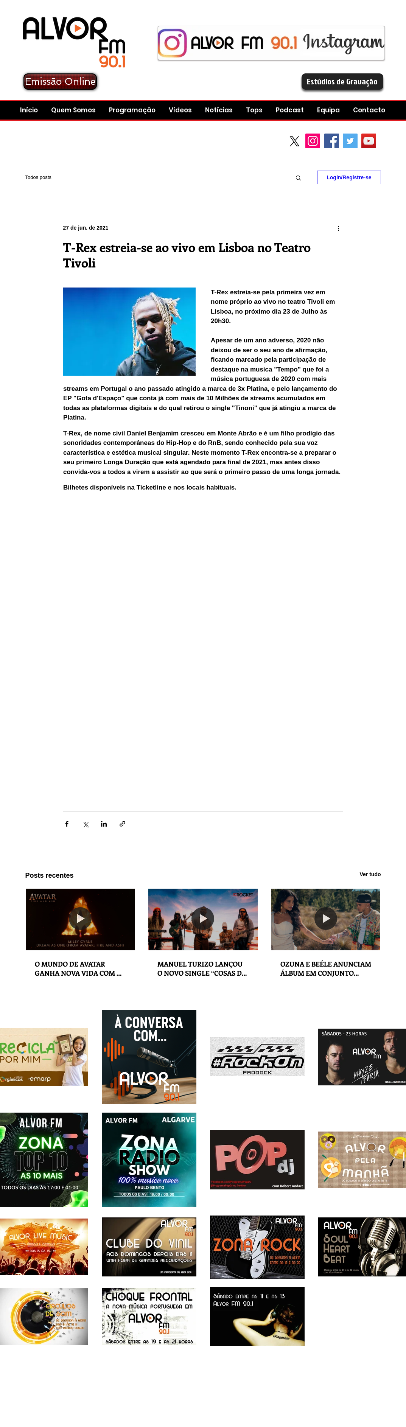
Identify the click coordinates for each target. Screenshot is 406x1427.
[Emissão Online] (60, 81)
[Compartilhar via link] (122, 823)
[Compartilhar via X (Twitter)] (85, 823)
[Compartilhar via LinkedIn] (103, 823)
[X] (295, 141)
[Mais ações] (338, 227)
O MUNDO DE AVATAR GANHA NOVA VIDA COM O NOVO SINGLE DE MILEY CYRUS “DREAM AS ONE (78, 968)
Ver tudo (370, 874)
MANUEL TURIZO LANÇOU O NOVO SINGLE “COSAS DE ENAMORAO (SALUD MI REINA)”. (201, 968)
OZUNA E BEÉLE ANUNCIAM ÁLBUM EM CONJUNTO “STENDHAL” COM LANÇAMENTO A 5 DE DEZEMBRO (325, 968)
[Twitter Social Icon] (350, 141)
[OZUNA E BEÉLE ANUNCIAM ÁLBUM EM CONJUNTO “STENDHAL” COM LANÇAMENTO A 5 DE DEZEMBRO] (326, 919)
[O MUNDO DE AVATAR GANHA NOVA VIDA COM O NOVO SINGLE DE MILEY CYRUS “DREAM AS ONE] (80, 919)
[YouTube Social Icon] (368, 141)
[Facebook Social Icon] (331, 141)
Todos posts (38, 177)
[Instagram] (312, 141)
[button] (290, 110)
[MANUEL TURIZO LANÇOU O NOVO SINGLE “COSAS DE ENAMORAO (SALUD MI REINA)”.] (203, 919)
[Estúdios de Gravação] (342, 81)
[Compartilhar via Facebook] (66, 823)
